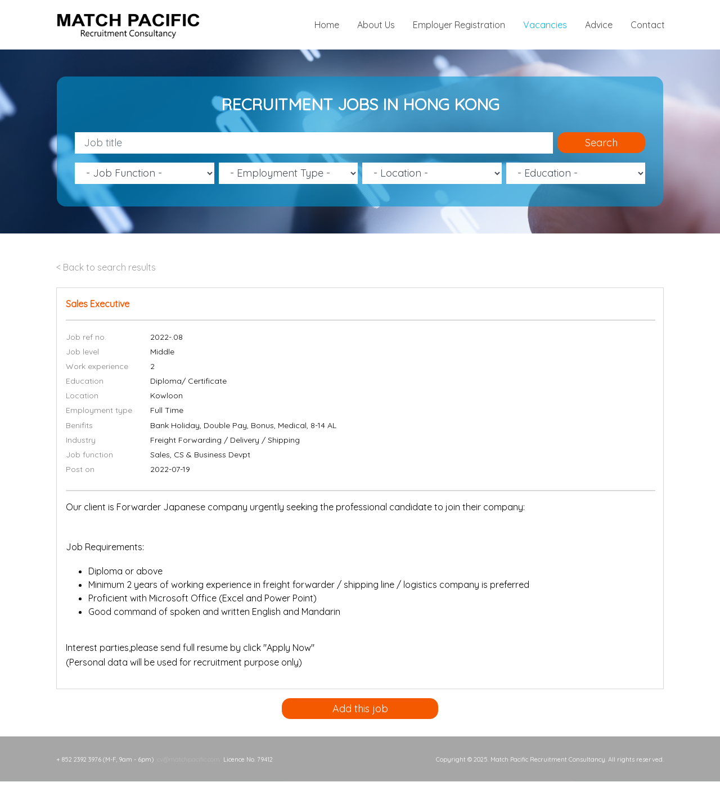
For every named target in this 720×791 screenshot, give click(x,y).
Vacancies (545, 24)
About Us (376, 24)
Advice (599, 24)
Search (601, 142)
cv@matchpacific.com (188, 752)
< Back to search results (106, 267)
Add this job (360, 708)
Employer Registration (459, 24)
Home (326, 24)
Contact (648, 24)
